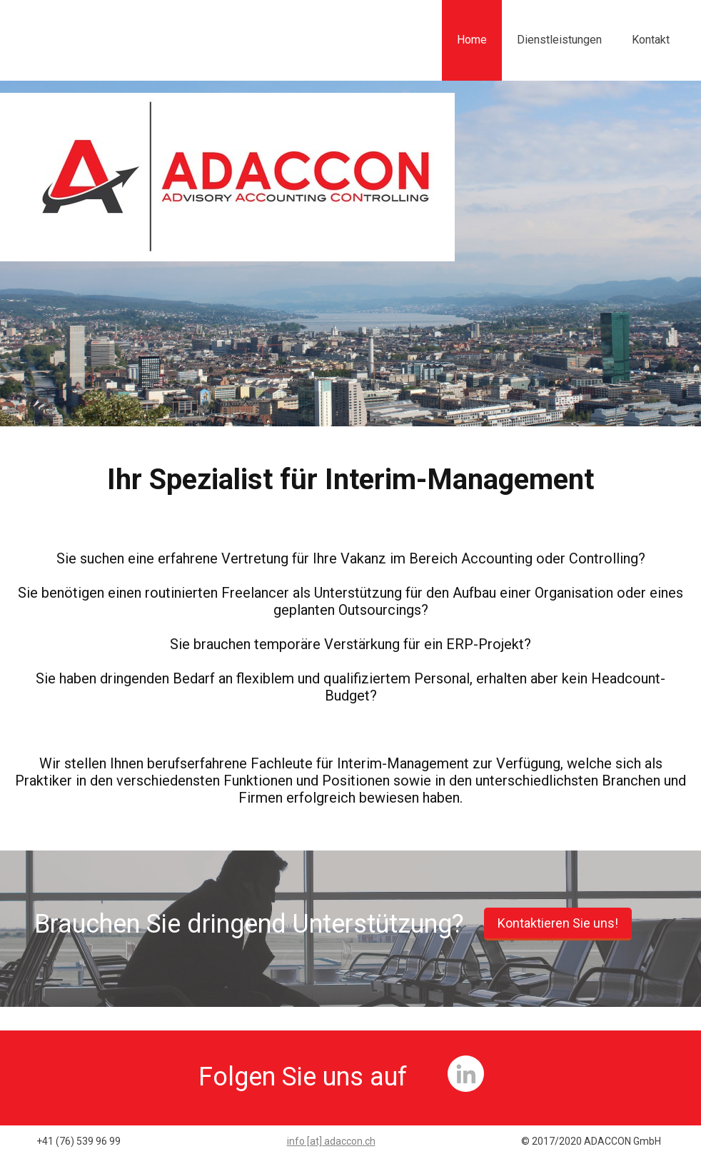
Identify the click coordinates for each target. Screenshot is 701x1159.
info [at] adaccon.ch (331, 1141)
